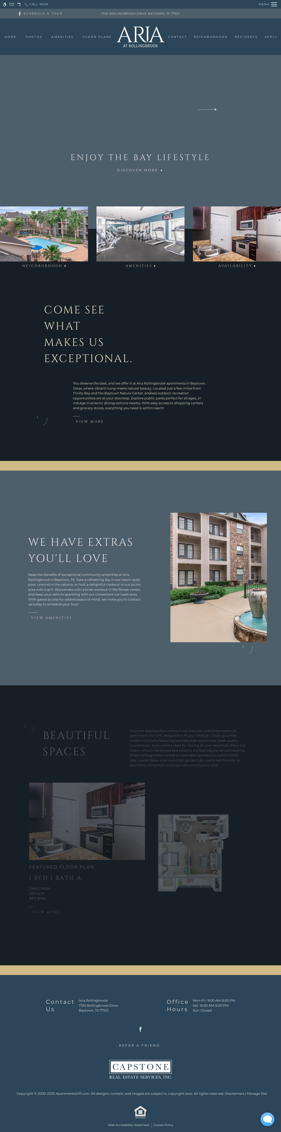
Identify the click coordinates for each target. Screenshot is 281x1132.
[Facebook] (20, 13)
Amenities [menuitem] (63, 37)
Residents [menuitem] (246, 37)
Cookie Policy (163, 1125)
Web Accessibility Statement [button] (128, 1125)
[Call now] (36, 4)
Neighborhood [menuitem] (211, 37)
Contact (177, 37)
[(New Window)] (98, 1008)
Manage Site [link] (257, 1094)
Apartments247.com (72, 1094)
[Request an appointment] (19, 4)
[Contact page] (11, 4)
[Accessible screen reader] (4, 4)
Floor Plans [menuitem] (97, 37)
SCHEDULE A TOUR (43, 13)
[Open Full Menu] (267, 4)
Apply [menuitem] (271, 37)
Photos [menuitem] (34, 37)
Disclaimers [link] (234, 1094)
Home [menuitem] (11, 37)
